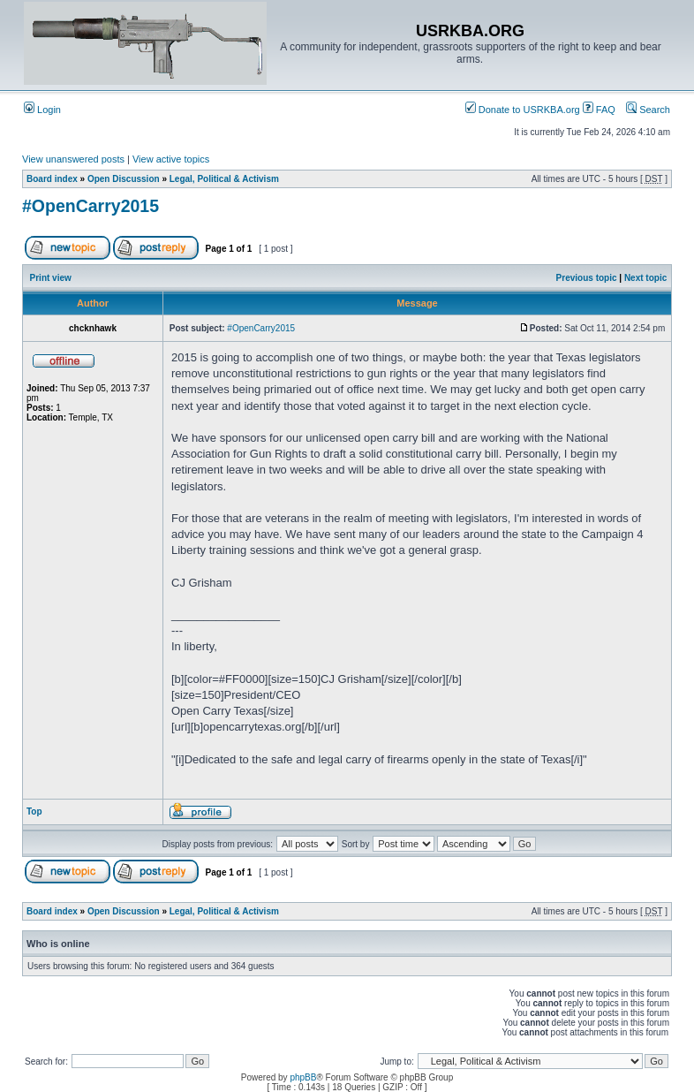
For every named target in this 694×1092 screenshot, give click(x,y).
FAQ (599, 109)
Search (648, 109)
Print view (51, 278)
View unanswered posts (73, 159)
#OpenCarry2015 (90, 206)
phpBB (303, 1077)
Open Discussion (123, 179)
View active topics (170, 159)
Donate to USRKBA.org (522, 109)
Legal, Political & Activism (224, 179)
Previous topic (586, 278)
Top (34, 811)
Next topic (645, 278)
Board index (52, 179)
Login (42, 109)
